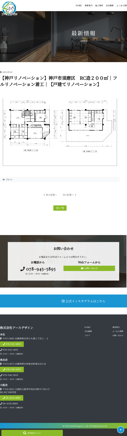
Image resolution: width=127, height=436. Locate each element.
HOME (79, 5)
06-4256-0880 (13, 397)
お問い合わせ (89, 268)
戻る (60, 208)
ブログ (87, 335)
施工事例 (99, 5)
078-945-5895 (13, 344)
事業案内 (88, 5)
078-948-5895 (13, 369)
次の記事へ (69, 194)
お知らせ (9, 179)
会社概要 (110, 5)
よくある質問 (117, 331)
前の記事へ (50, 194)
